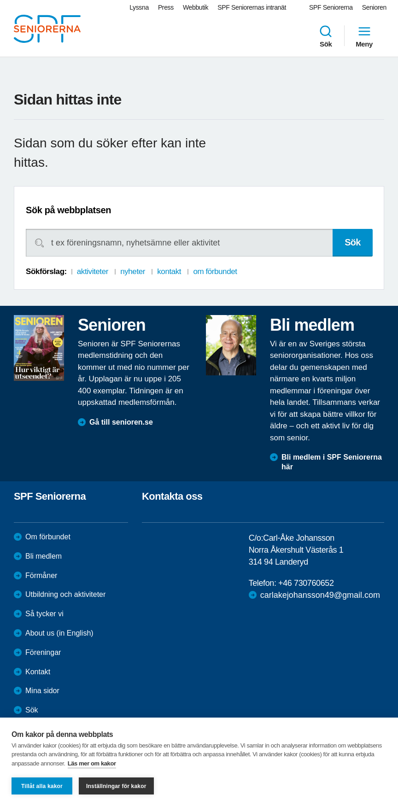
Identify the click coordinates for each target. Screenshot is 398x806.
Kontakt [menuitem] (37, 672)
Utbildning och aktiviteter (65, 594)
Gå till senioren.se (121, 422)
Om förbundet (47, 537)
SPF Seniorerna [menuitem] (331, 7)
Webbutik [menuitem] (195, 7)
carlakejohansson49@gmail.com (320, 595)
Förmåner (41, 575)
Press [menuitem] (166, 7)
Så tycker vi (44, 614)
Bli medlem (43, 556)
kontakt (169, 271)
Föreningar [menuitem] (43, 652)
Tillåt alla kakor (42, 786)
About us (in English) (59, 633)
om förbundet (215, 271)
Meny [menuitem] (364, 35)
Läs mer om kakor (92, 763)
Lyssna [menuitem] (139, 7)
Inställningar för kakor (116, 786)
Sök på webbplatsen (68, 210)
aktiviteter (92, 271)
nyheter (132, 271)
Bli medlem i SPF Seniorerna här (331, 462)
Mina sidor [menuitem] (42, 691)
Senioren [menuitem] (374, 7)
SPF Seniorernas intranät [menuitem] (251, 7)
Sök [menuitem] (326, 35)
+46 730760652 (306, 583)
